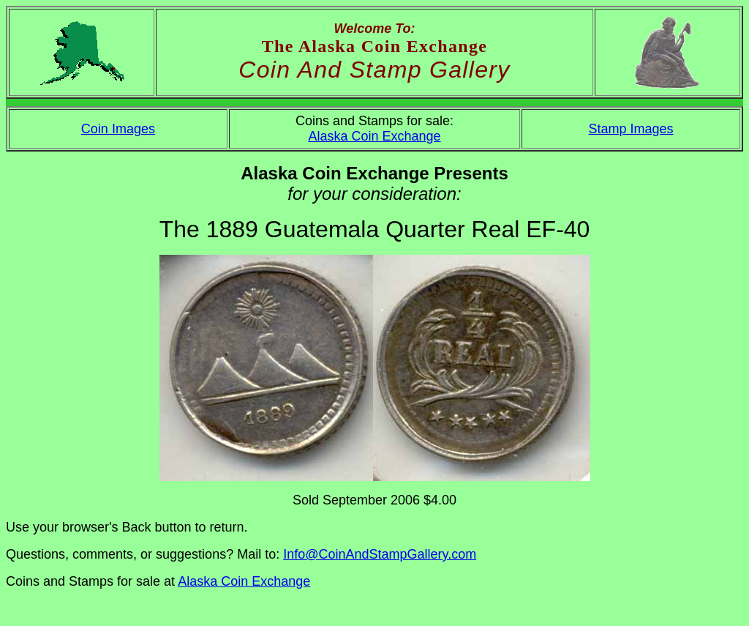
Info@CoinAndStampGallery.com (379, 554)
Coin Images (118, 129)
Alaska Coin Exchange (374, 136)
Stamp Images (631, 129)
